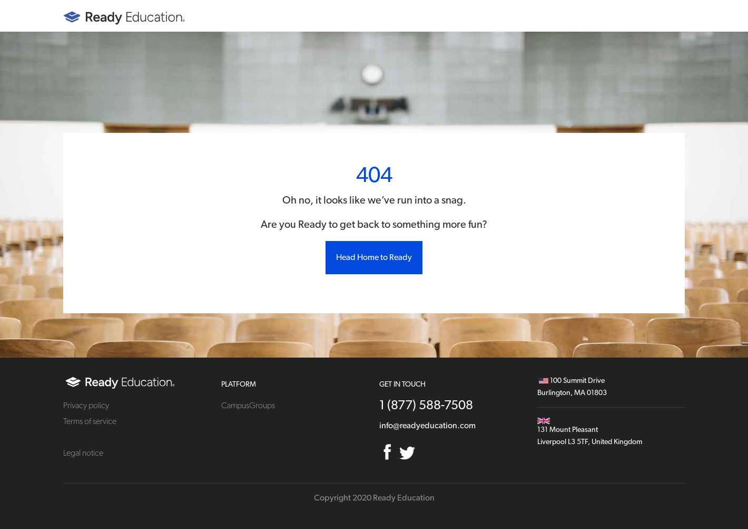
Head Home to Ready (374, 257)
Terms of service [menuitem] (89, 421)
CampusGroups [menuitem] (248, 405)
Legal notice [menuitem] (83, 453)
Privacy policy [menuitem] (86, 405)
